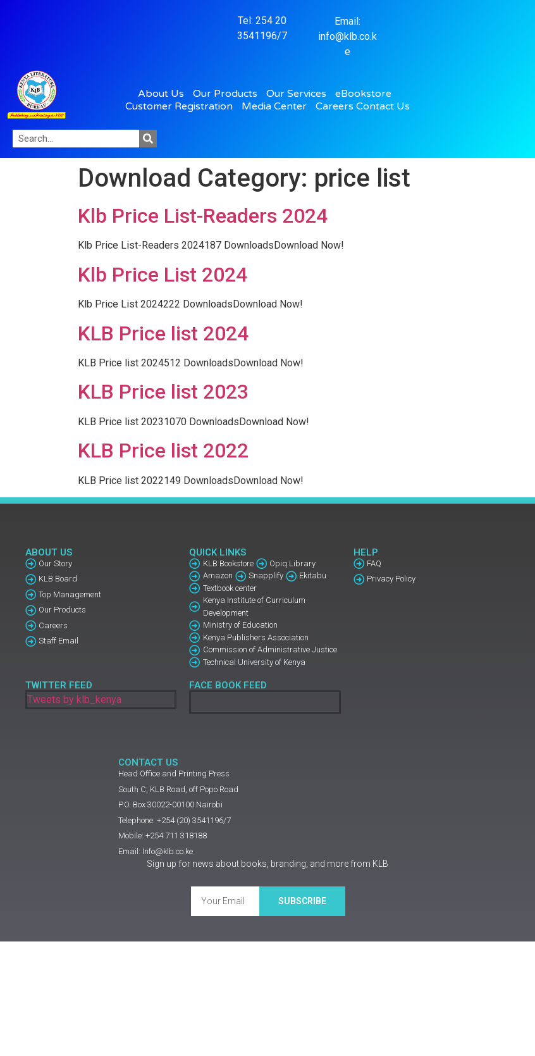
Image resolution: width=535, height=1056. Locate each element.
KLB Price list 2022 (163, 450)
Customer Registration (182, 106)
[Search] (148, 138)
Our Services (299, 93)
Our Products (228, 93)
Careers (335, 106)
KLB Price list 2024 (163, 333)
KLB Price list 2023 (163, 392)
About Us (164, 93)
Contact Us (383, 106)
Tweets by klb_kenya (74, 699)
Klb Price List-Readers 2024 (203, 216)
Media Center (277, 106)
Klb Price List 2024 (162, 275)
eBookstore (366, 93)
